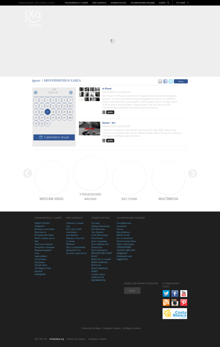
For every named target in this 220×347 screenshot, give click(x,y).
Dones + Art (108, 123)
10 (47, 106)
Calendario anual (54, 137)
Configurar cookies (112, 328)
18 (53, 111)
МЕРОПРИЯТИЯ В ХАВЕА (62, 80)
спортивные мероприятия (72, 234)
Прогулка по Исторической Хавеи (44, 234)
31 (47, 123)
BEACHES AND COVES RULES (101, 255)
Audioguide (40, 274)
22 (36, 117)
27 (64, 117)
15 (36, 111)
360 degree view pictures (43, 270)
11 (53, 106)
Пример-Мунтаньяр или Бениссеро (100, 228)
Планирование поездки (143, 3)
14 (70, 106)
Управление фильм (90, 196)
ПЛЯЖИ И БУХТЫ (118, 3)
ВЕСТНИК (129, 198)
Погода (120, 228)
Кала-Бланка (97, 238)
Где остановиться (125, 238)
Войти (132, 290)
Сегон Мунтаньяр (99, 234)
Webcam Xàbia (51, 198)
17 (47, 111)
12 (59, 106)
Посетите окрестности (76, 253)
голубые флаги (98, 274)
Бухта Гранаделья (99, 250)
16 (42, 111)
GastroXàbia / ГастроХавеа (41, 258)
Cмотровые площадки (45, 247)
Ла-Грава (95, 223)
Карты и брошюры (125, 244)
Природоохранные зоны (43, 252)
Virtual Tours (41, 265)
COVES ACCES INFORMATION (98, 279)
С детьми (70, 241)
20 (64, 111)
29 (36, 123)
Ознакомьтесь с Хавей (76, 3)
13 (64, 106)
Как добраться (123, 232)
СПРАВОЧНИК (124, 247)
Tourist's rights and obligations (126, 252)
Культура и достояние (45, 228)
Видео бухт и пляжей (101, 259)
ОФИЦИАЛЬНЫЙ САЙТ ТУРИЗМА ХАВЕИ (36, 2)
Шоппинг (70, 244)
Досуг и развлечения (75, 247)
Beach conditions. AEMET (99, 270)
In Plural (106, 88)
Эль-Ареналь (97, 232)
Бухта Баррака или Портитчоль (99, 246)
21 (70, 111)
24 (47, 117)
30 (42, 123)
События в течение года (74, 224)
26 (59, 117)
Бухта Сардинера (99, 241)
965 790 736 (41, 338)
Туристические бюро (126, 241)
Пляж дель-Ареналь (44, 244)
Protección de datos (91, 328)
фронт (36, 80)
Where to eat (123, 234)
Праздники (40, 262)
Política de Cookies (76, 338)
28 (70, 117)
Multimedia (168, 198)
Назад (180, 81)
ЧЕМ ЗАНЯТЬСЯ (99, 3)
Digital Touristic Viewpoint (42, 224)
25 (53, 117)
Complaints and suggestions (124, 258)
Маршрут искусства (75, 238)
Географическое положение (124, 224)
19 (59, 111)
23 (42, 117)
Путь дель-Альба (74, 228)
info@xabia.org (56, 338)
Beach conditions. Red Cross (99, 264)
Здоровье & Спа (73, 250)
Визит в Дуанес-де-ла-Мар (45, 240)
